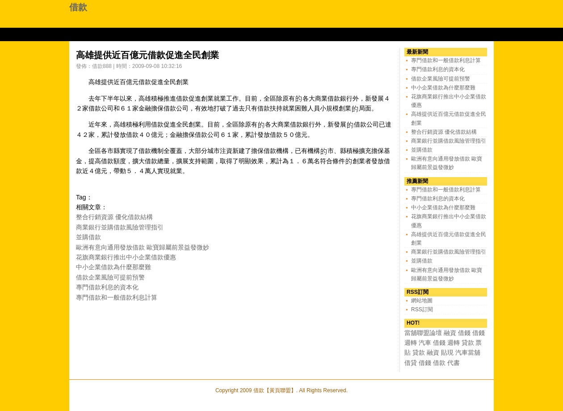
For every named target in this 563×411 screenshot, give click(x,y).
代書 (453, 362)
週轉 (410, 342)
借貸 (410, 362)
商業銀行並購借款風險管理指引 (120, 227)
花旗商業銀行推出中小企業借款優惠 (126, 257)
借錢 (464, 332)
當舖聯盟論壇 (423, 332)
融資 (450, 332)
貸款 (468, 342)
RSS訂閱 (422, 309)
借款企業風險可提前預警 (110, 277)
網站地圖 (422, 300)
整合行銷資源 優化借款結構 (114, 216)
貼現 (447, 352)
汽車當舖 (467, 352)
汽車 (425, 342)
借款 (78, 7)
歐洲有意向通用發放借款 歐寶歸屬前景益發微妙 (142, 247)
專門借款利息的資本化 (107, 287)
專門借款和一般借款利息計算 (116, 297)
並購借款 (88, 237)
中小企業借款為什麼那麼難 (113, 267)
